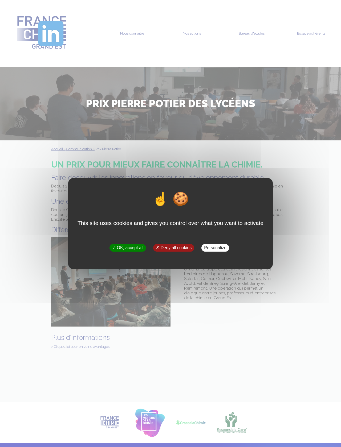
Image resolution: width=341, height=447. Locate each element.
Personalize (215, 247)
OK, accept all (127, 247)
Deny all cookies (174, 247)
